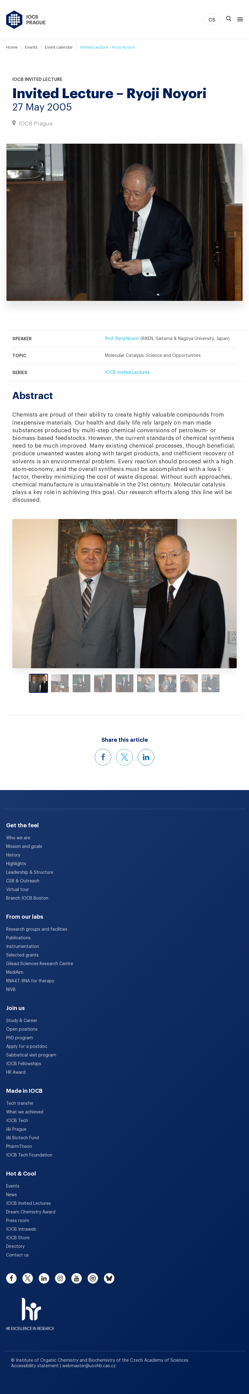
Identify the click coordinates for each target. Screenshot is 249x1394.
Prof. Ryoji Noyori (122, 339)
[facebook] (11, 1278)
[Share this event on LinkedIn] (146, 757)
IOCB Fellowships (23, 1064)
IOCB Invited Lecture (37, 79)
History (13, 855)
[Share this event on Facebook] (103, 757)
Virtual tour (17, 890)
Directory (15, 1246)
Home (12, 47)
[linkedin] (44, 1278)
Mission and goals (24, 847)
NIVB (11, 990)
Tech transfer (20, 1103)
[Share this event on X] (124, 757)
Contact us (17, 1255)
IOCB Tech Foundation (29, 1155)
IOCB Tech (17, 1121)
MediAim (14, 972)
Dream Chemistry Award (30, 1212)
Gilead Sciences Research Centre (39, 964)
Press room (17, 1221)
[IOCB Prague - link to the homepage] (26, 19)
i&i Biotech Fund (22, 1138)
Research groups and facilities (36, 929)
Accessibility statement (35, 1366)
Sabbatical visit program (31, 1055)
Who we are (18, 838)
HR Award (16, 1072)
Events (31, 47)
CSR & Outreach (22, 881)
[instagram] (60, 1278)
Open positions (22, 1029)
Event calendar (59, 47)
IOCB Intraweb (21, 1229)
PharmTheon (19, 1146)
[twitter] (27, 1278)
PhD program (19, 1038)
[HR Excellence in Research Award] (30, 1310)
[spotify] (93, 1278)
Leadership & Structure (29, 872)
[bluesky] (109, 1278)
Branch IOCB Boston (27, 898)
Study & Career (21, 1021)
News (11, 1195)
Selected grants (22, 955)
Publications (18, 938)
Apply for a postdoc (26, 1047)
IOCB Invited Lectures (127, 372)
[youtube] (76, 1278)
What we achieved (24, 1112)
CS (211, 20)
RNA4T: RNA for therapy (30, 981)
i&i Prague (16, 1129)
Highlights (16, 864)
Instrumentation (22, 947)
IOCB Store (18, 1238)
